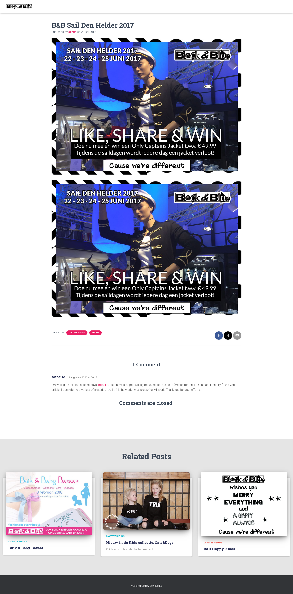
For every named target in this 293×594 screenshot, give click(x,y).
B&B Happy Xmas (219, 548)
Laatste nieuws (77, 333)
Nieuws (95, 333)
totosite (58, 377)
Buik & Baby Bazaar (25, 547)
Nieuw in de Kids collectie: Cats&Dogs (140, 542)
